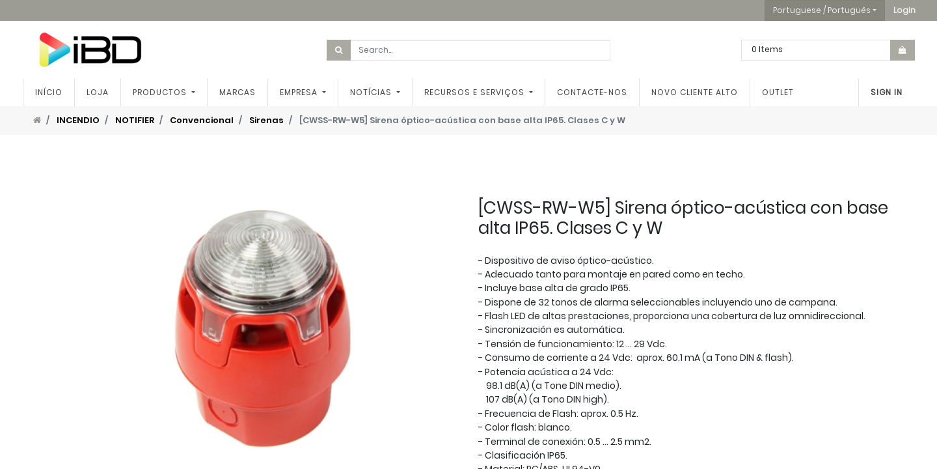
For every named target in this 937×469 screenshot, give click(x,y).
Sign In (887, 92)
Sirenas (266, 120)
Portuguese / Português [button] (822, 10)
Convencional (202, 120)
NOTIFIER (134, 120)
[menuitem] (48, 92)
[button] (904, 10)
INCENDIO (78, 120)
